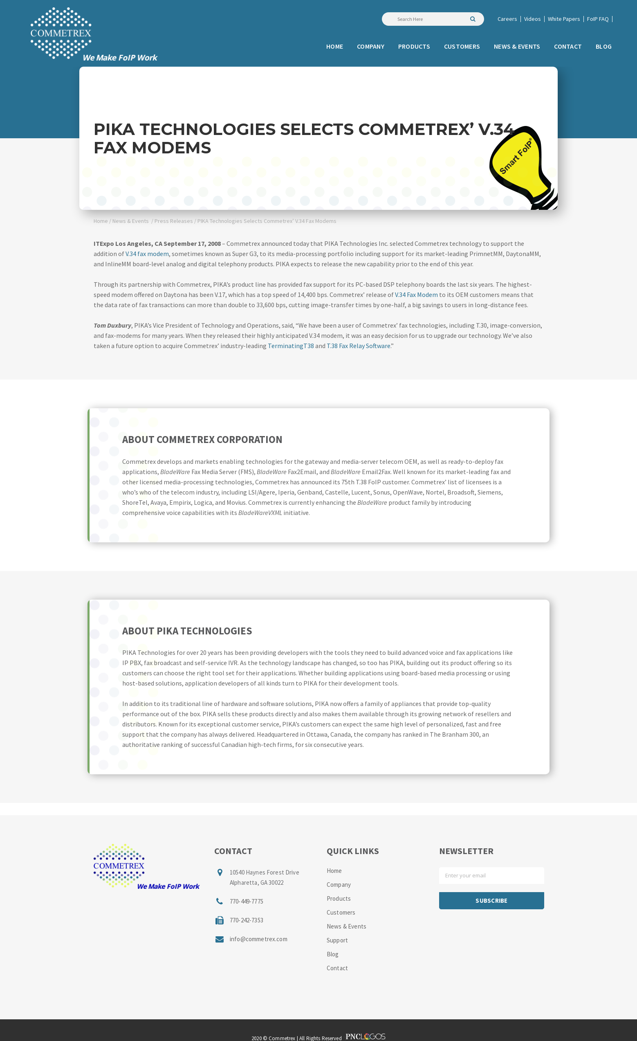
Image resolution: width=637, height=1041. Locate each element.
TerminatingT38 (291, 346)
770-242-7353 (246, 920)
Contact (337, 968)
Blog (333, 954)
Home (101, 221)
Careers (507, 19)
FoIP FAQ (598, 19)
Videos (532, 19)
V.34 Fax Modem (416, 294)
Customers (341, 912)
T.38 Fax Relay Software (358, 346)
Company (339, 884)
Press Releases (174, 221)
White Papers (564, 19)
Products (339, 898)
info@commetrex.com (258, 939)
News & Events (130, 221)
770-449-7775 (246, 901)
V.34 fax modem (147, 254)
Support (337, 940)
